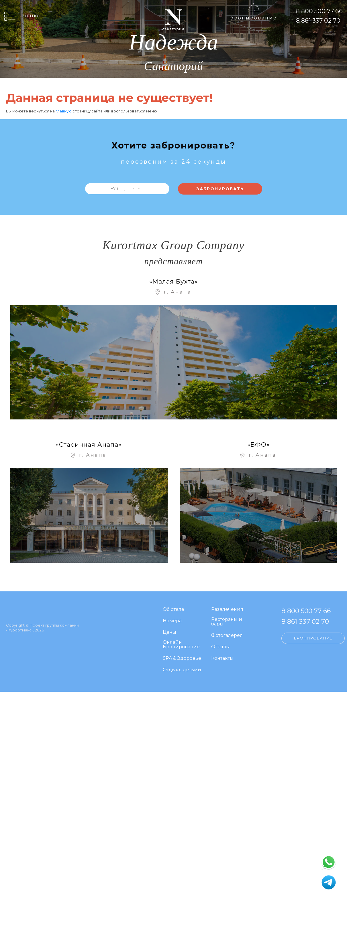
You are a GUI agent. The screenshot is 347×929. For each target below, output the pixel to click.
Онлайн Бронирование (181, 644)
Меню (30, 15)
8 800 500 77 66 (319, 11)
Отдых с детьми (182, 669)
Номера (172, 621)
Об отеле (173, 609)
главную (64, 111)
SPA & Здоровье (182, 658)
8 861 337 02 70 (318, 20)
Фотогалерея (227, 635)
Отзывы (220, 647)
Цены (169, 632)
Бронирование (253, 18)
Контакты (222, 658)
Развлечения (227, 609)
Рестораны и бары (226, 622)
